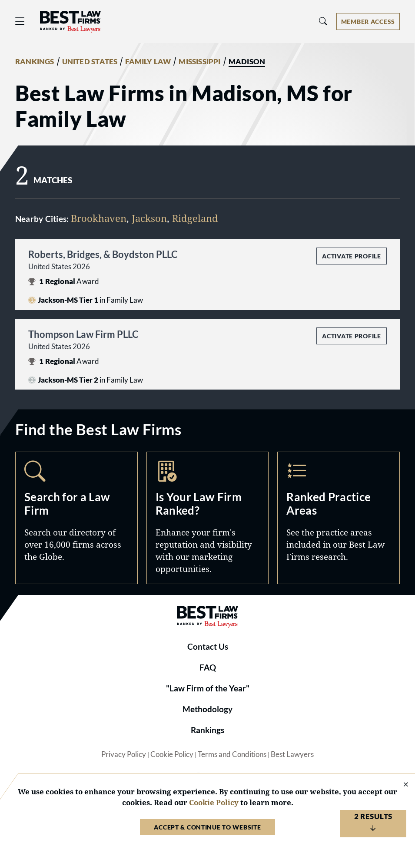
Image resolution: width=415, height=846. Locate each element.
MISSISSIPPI (199, 61)
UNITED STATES (90, 61)
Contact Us (207, 646)
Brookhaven (98, 218)
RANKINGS (34, 61)
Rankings (207, 730)
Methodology (207, 709)
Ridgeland (195, 218)
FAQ (207, 667)
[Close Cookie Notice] (400, 785)
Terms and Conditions (232, 754)
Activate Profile (351, 256)
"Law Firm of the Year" (207, 688)
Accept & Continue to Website (207, 827)
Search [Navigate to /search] (76, 518)
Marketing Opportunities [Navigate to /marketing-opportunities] (208, 518)
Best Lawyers (292, 754)
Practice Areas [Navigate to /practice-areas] (338, 518)
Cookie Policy (171, 754)
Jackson (149, 218)
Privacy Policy (123, 754)
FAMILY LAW (148, 61)
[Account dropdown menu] (368, 21)
